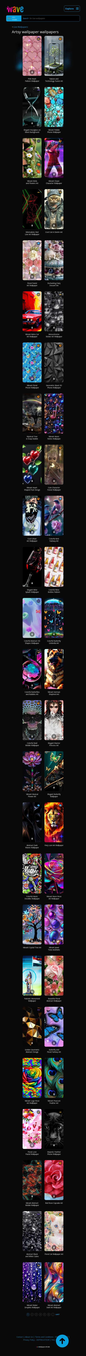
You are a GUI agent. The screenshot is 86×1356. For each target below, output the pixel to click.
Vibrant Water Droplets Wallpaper (32, 1306)
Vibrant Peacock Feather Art (54, 1102)
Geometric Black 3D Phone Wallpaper (54, 386)
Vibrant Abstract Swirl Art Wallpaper (54, 1306)
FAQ (53, 1340)
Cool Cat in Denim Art (54, 232)
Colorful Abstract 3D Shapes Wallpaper (32, 642)
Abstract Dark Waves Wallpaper (32, 846)
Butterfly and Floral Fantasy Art (54, 1051)
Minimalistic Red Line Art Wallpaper (32, 233)
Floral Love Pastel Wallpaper (32, 1153)
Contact (19, 1337)
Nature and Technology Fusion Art (54, 80)
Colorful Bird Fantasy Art (54, 540)
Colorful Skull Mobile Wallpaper (32, 744)
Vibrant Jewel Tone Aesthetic (54, 948)
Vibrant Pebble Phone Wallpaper (54, 131)
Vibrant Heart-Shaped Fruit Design (32, 488)
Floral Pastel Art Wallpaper (32, 284)
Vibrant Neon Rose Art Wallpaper (54, 897)
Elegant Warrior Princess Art (54, 744)
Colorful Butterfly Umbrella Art (54, 642)
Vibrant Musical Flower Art (32, 795)
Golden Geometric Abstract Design (32, 1051)
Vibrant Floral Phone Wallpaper (32, 386)
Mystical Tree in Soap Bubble (32, 437)
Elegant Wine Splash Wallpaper (32, 591)
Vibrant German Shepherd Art (54, 693)
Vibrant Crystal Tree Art (32, 947)
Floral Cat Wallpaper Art (54, 1254)
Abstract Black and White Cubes (32, 1255)
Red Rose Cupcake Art (54, 1203)
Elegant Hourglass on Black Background (32, 131)
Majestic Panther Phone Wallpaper (54, 1153)
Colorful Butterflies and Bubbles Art (32, 693)
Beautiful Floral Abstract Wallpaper (54, 999)
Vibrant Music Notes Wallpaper (54, 437)
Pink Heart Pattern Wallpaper (32, 80)
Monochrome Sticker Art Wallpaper (54, 335)
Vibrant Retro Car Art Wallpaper (32, 335)
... (52, 1314)
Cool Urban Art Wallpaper (32, 540)
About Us (29, 1337)
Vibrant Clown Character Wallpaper (54, 182)
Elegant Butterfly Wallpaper (54, 795)
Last (58, 1314)
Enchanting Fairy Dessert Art (54, 284)
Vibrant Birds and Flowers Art (32, 182)
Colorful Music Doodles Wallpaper (32, 897)
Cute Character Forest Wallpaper (54, 488)
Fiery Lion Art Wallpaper (54, 845)
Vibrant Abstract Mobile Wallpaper (32, 1204)
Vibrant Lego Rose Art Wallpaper (32, 1102)
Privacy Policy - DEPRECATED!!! (36, 1340)
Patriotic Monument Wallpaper (32, 999)
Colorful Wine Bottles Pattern (54, 591)
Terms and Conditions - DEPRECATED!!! (51, 1337)
